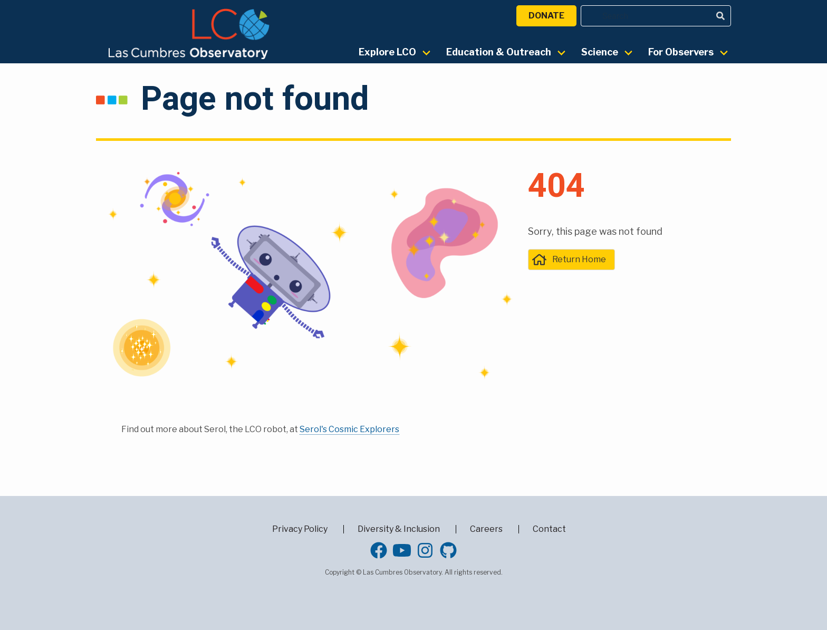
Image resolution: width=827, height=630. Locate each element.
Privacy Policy (300, 529)
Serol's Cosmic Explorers (349, 429)
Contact (549, 529)
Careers (486, 529)
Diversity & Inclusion (399, 529)
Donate (546, 16)
